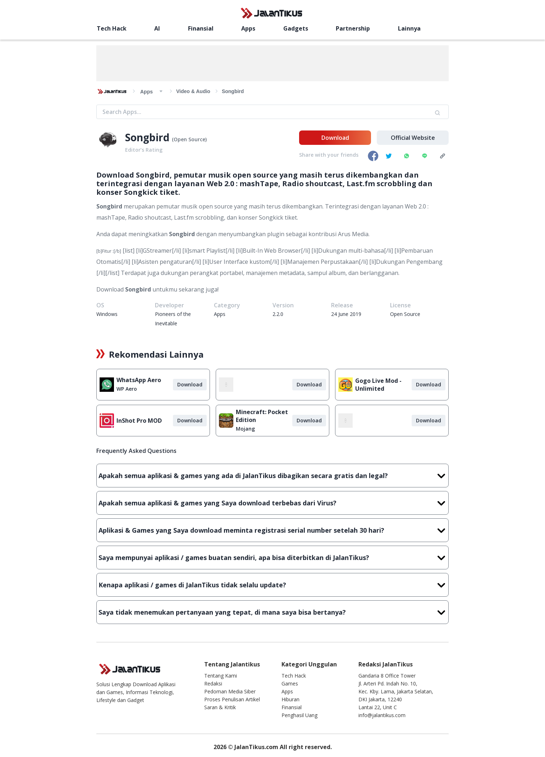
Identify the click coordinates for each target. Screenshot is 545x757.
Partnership (353, 28)
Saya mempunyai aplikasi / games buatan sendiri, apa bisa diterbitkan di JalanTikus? (272, 557)
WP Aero (126, 388)
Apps (248, 28)
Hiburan (290, 699)
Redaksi (213, 683)
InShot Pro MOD (139, 421)
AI (157, 28)
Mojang (245, 428)
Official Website (413, 138)
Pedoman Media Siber (230, 691)
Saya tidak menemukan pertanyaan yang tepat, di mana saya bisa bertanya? (272, 612)
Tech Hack (112, 28)
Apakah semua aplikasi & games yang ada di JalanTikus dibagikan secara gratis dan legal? (272, 475)
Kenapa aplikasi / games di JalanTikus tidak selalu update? (272, 585)
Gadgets (295, 28)
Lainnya (409, 28)
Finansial (201, 28)
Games (289, 683)
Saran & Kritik (220, 707)
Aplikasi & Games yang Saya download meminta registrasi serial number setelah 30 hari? (272, 530)
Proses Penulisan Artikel (232, 699)
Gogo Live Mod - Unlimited (378, 385)
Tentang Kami (220, 675)
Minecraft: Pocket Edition (262, 416)
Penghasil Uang (299, 715)
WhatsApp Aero (138, 380)
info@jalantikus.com (382, 715)
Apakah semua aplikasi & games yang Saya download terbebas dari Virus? (272, 503)
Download (335, 138)
